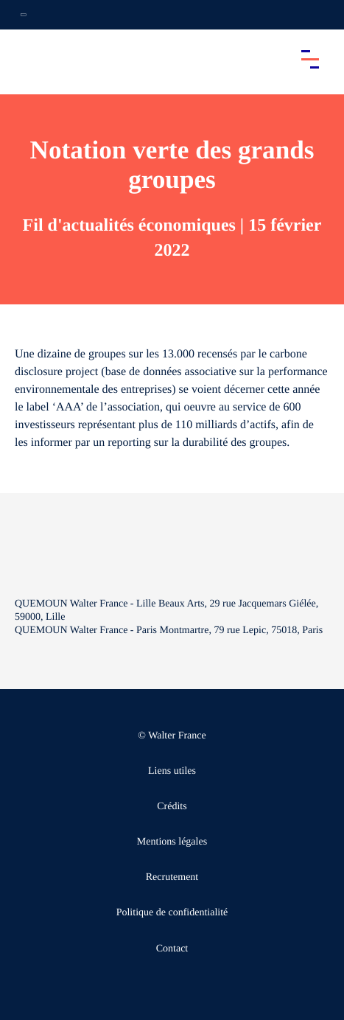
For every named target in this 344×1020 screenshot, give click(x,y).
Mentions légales (172, 842)
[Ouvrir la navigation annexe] (23, 15)
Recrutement (172, 877)
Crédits (171, 806)
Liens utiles (172, 771)
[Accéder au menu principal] (310, 59)
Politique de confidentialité (172, 912)
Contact (172, 948)
